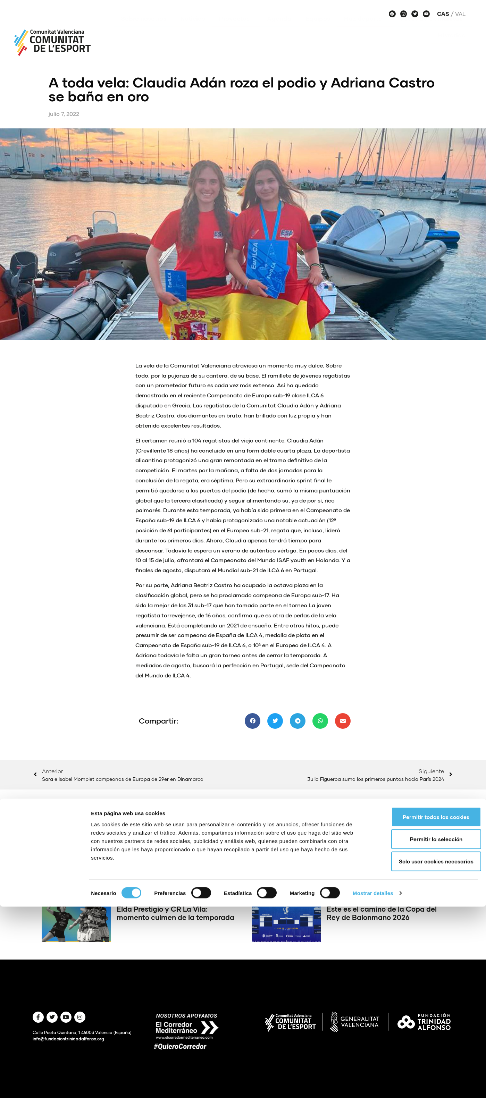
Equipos (317, 29)
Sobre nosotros (143, 29)
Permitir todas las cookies (428, 1008)
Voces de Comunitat (432, 29)
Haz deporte (365, 29)
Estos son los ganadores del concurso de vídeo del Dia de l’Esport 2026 (166, 859)
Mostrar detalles (373, 1084)
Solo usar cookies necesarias (428, 1052)
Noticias (192, 29)
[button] (252, 721)
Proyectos (236, 29)
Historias (451, 45)
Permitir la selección (428, 1030)
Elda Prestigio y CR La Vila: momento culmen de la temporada (175, 913)
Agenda (279, 29)
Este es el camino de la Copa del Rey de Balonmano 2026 (382, 913)
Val (460, 14)
